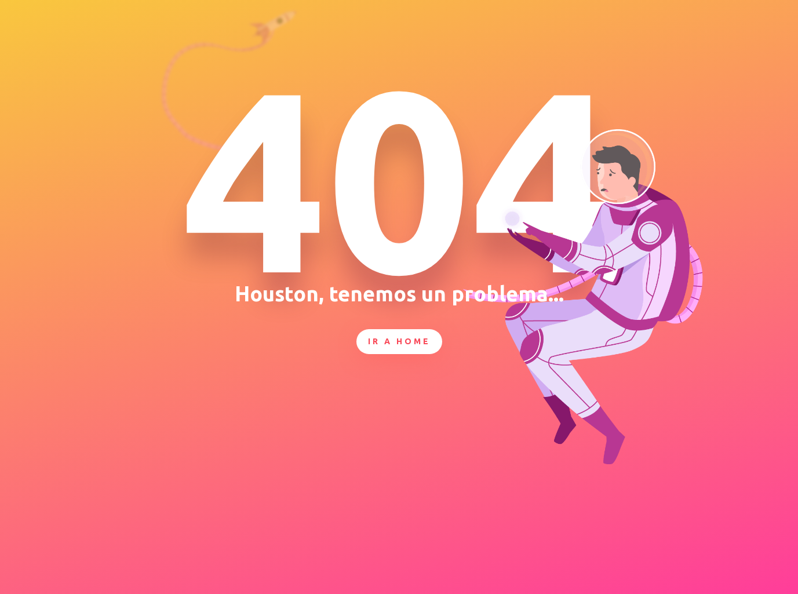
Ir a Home (399, 341)
